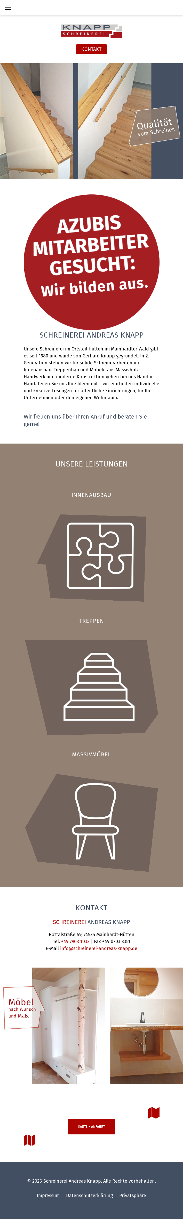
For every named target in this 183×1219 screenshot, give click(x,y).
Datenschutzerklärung (89, 1195)
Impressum (48, 1195)
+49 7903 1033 (75, 941)
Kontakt (91, 49)
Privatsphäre (132, 1195)
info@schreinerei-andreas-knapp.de (98, 948)
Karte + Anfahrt (91, 1126)
